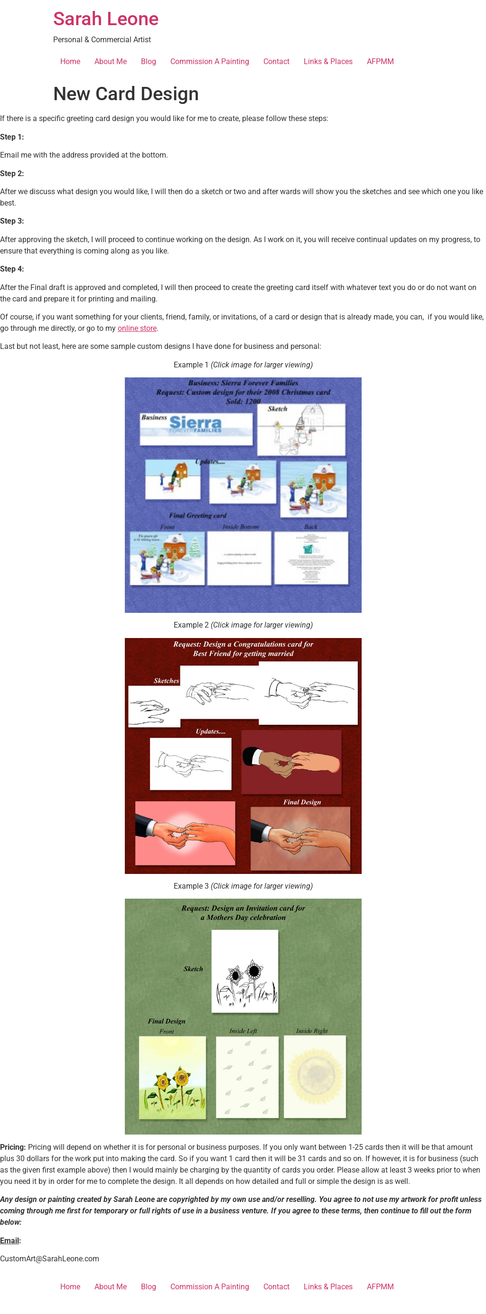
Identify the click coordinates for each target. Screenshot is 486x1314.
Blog (148, 61)
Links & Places (328, 61)
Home (70, 61)
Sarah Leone (106, 19)
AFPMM (380, 61)
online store (137, 328)
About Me (110, 61)
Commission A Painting (209, 61)
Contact (276, 61)
